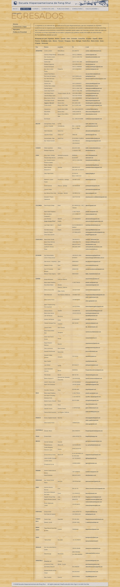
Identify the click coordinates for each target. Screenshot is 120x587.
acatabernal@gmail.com (92, 471)
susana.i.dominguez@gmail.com (94, 66)
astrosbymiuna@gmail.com (93, 189)
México (55, 41)
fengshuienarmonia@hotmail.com (94, 519)
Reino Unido (95, 41)
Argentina (51, 38)
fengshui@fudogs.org (91, 436)
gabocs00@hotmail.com (92, 407)
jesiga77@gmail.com (91, 234)
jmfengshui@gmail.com (92, 365)
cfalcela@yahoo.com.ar (92, 85)
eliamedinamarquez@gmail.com (94, 566)
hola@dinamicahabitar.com (93, 57)
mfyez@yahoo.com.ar (91, 114)
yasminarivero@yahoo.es (92, 165)
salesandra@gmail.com (92, 61)
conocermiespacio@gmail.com (94, 105)
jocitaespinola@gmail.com (93, 185)
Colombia (74, 38)
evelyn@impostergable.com (93, 505)
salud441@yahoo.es (91, 356)
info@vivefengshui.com (92, 374)
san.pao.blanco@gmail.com (93, 74)
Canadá (63, 38)
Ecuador (89, 38)
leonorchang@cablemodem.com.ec (95, 257)
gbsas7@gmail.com (91, 205)
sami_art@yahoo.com (91, 123)
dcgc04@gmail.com (91, 389)
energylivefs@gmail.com (92, 400)
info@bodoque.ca (90, 64)
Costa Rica (81, 38)
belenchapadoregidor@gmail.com (94, 306)
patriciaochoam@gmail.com (93, 481)
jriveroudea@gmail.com (92, 382)
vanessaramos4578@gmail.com (94, 310)
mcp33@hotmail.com (91, 361)
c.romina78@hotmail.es (92, 109)
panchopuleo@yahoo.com (92, 564)
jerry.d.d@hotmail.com (91, 351)
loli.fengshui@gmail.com (92, 98)
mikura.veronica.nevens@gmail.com (95, 488)
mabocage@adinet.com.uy (93, 553)
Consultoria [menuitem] (77, 9)
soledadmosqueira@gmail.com (94, 167)
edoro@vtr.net (89, 157)
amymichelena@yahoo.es (92, 278)
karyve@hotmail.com (91, 493)
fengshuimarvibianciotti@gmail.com (95, 294)
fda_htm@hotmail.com (91, 327)
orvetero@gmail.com (91, 54)
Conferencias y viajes (20, 27)
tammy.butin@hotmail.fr (92, 541)
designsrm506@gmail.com (93, 242)
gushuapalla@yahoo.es (92, 126)
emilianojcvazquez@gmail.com (94, 118)
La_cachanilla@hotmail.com (93, 445)
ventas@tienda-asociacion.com (94, 246)
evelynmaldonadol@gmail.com (94, 501)
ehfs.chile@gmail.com (91, 155)
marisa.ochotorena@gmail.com (94, 378)
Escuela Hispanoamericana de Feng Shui (45, 3)
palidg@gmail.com (90, 76)
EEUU (100, 38)
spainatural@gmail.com (92, 323)
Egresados (16, 29)
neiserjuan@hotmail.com (92, 93)
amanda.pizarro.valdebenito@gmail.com (96, 197)
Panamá (61, 41)
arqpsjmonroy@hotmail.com (93, 454)
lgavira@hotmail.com (91, 463)
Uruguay (37, 43)
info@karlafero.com (91, 244)
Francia (37, 41)
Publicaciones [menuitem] (63, 9)
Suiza (101, 41)
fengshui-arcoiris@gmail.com (93, 497)
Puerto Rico (86, 41)
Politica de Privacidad (20, 32)
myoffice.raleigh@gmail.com (93, 396)
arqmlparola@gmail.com (92, 69)
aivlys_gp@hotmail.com (92, 297)
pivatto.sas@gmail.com (92, 211)
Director (15, 24)
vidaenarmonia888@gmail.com (94, 88)
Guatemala (44, 41)
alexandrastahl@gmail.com (93, 130)
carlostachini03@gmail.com (93, 90)
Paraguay (68, 41)
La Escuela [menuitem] (25, 9)
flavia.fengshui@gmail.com (93, 100)
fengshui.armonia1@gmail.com (94, 499)
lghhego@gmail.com (91, 458)
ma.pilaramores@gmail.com (93, 261)
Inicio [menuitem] (15, 9)
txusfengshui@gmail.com (92, 313)
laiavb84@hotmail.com (92, 315)
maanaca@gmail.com (91, 214)
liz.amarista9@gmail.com (92, 560)
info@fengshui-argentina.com (93, 103)
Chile (68, 38)
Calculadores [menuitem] (91, 9)
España (95, 38)
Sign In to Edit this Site (81, 584)
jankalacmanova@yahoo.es (93, 347)
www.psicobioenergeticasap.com (94, 221)
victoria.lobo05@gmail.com (93, 83)
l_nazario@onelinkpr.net (92, 522)
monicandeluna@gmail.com (93, 289)
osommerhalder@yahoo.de (93, 138)
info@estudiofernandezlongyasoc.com (96, 78)
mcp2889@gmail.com (91, 576)
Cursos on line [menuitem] (48, 9)
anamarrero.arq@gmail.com (93, 548)
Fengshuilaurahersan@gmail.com (94, 370)
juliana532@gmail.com (91, 95)
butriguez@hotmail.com (92, 537)
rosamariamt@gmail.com (92, 285)
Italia (50, 41)
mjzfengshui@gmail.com (92, 384)
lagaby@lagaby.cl (90, 173)
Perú (73, 41)
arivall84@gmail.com (91, 319)
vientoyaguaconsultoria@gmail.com (95, 232)
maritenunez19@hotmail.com (93, 331)
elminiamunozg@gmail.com (93, 255)
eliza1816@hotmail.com (92, 571)
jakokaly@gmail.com (91, 134)
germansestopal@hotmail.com (94, 441)
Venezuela (45, 43)
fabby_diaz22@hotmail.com (93, 273)
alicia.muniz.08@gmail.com (93, 111)
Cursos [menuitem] (36, 9)
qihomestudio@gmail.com (92, 218)
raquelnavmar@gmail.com (92, 343)
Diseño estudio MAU (67, 584)
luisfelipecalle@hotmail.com (93, 225)
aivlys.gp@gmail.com (91, 300)
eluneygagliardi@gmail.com (93, 417)
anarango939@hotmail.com (93, 229)
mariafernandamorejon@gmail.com (95, 269)
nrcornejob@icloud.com (92, 265)
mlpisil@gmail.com (91, 179)
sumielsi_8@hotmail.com (92, 239)
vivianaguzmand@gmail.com (93, 140)
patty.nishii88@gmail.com (92, 411)
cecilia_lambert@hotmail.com (93, 50)
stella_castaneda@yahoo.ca (93, 148)
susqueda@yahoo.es (91, 337)
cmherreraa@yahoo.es (92, 249)
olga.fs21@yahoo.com (91, 404)
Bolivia (57, 38)
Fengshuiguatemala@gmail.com (94, 430)
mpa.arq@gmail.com (91, 193)
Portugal (78, 41)
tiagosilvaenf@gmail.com (92, 529)
